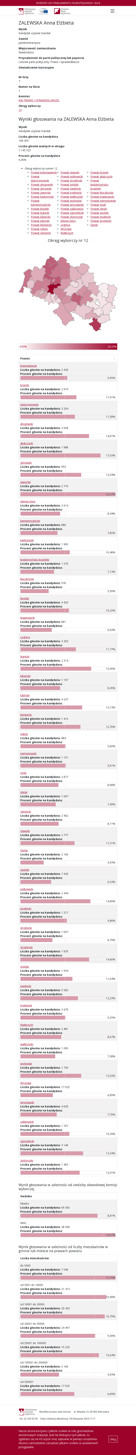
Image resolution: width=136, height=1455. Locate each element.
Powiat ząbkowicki (72, 209)
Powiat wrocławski (72, 205)
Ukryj (113, 1439)
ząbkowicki (27, 1122)
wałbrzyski (26, 1044)
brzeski (24, 385)
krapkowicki (27, 618)
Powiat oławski (70, 172)
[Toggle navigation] (112, 10)
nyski (23, 773)
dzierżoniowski (29, 404)
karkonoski (27, 540)
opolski (24, 870)
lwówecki (26, 714)
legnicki (24, 656)
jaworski (25, 482)
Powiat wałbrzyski (72, 196)
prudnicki (25, 908)
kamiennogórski (30, 521)
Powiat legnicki (40, 213)
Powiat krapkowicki (102, 196)
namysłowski (28, 753)
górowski (26, 462)
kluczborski (27, 579)
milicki (24, 734)
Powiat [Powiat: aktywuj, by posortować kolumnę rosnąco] (25, 358)
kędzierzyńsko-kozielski (34, 559)
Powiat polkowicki (72, 176)
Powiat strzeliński (71, 180)
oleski (23, 792)
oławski (25, 831)
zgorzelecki (27, 1141)
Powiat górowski (41, 188)
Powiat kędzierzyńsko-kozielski (99, 184)
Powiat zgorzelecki (72, 213)
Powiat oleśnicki (41, 233)
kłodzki (24, 598)
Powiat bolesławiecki (44, 172)
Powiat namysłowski (103, 200)
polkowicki (26, 889)
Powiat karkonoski (42, 196)
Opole (94, 225)
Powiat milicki (39, 229)
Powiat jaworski (41, 192)
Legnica (65, 225)
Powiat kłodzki (40, 209)
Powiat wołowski (71, 200)
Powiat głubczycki (101, 176)
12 (20, 110)
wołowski (26, 1063)
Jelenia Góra (68, 221)
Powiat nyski (98, 205)
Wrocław (66, 229)
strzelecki (26, 928)
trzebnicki (26, 1005)
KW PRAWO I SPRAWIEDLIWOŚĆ (39, 100)
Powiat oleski (98, 209)
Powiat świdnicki (71, 188)
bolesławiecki (28, 366)
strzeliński (26, 947)
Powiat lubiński (40, 221)
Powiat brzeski (99, 172)
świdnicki (25, 986)
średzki (24, 966)
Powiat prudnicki (100, 217)
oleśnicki (25, 811)
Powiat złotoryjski (72, 217)
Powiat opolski (99, 213)
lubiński (24, 695)
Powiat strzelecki (100, 221)
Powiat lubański (40, 217)
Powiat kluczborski (101, 192)
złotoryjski (26, 1160)
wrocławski (27, 1102)
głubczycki (26, 443)
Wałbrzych (67, 233)
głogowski (26, 424)
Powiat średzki (70, 184)
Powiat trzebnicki (71, 192)
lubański (25, 676)
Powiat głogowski (42, 184)
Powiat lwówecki (41, 225)
